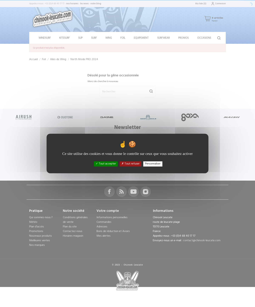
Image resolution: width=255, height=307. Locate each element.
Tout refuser (130, 163)
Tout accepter (106, 163)
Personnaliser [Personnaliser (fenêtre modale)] (153, 163)
